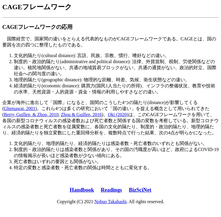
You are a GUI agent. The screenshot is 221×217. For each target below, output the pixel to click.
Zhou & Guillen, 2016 (81, 114)
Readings (111, 190)
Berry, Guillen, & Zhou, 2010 (31, 114)
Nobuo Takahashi (110, 201)
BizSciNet (140, 190)
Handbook (82, 190)
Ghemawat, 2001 (19, 108)
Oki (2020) (118, 114)
